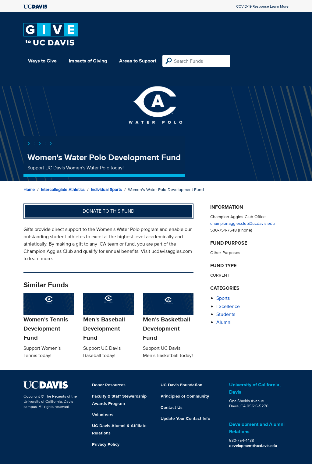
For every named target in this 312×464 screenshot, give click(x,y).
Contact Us (172, 407)
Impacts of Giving (88, 60)
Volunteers (102, 415)
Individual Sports (106, 189)
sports (223, 298)
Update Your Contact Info (185, 418)
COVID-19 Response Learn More (262, 6)
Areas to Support (137, 60)
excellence (228, 306)
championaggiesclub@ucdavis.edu (242, 223)
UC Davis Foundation (181, 385)
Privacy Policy (105, 444)
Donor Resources (109, 385)
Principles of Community (185, 396)
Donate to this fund (108, 210)
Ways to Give (42, 60)
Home (29, 189)
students (225, 314)
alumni (224, 322)
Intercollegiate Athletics (63, 189)
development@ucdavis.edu (253, 445)
